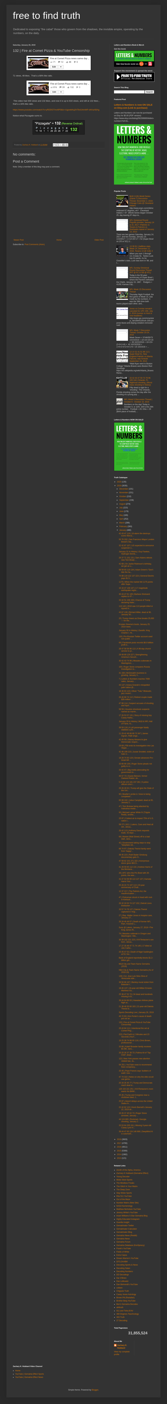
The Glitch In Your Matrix (126, 1186)
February (123, 526)
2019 (119, 486)
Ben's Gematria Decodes (127, 1304)
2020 (119, 482)
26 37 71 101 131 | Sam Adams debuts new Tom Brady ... (135, 559)
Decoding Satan (123, 1268)
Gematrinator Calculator (126, 1229)
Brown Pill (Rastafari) (125, 1297)
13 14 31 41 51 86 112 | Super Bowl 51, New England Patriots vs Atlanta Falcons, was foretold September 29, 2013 (141, 356)
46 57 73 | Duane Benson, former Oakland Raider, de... (133, 777)
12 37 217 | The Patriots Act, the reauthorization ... (132, 892)
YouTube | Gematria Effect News (29, 1377)
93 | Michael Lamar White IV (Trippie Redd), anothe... (134, 813)
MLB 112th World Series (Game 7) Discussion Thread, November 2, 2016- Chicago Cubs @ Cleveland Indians (141, 201)
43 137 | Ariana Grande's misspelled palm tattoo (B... (134, 686)
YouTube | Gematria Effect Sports (29, 1374)
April (121, 519)
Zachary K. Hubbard (122, 1346)
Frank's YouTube (123, 1248)
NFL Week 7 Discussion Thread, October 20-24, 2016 (140, 332)
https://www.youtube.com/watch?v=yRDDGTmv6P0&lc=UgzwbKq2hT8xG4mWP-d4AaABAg (56, 109)
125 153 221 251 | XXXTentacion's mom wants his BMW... (136, 1090)
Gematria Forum (123, 1242)
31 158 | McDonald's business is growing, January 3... (132, 674)
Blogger (95, 1390)
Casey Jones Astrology (126, 1294)
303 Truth (120, 1317)
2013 (119, 1158)
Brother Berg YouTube (125, 1301)
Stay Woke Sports (124, 1193)
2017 (119, 1143)
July (121, 508)
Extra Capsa (121, 1255)
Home (59, 240)
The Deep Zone (123, 1189)
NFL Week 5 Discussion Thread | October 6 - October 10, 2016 (138, 400)
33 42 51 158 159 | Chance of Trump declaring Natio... (134, 601)
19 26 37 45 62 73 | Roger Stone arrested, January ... (133, 1114)
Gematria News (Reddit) (126, 1235)
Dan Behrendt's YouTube (127, 1284)
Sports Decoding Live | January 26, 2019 (136, 1012)
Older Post (99, 240)
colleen (119, 1288)
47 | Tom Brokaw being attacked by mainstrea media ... (134, 807)
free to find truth (46, 15)
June (121, 511)
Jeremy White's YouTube (127, 1212)
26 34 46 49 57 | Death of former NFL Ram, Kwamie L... (135, 922)
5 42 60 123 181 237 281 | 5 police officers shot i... (134, 783)
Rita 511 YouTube (124, 1196)
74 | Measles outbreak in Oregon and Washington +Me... (134, 934)
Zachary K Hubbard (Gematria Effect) (132, 1173)
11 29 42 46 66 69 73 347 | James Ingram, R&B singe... (133, 734)
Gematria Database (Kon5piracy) (130, 1245)
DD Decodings (122, 1275)
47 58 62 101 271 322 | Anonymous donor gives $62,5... (134, 862)
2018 (119, 1139)
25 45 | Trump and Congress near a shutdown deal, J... (134, 1096)
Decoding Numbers (124, 1271)
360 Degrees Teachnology (127, 1314)
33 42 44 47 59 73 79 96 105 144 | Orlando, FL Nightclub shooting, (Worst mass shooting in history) (141, 381)
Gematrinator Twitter (125, 1225)
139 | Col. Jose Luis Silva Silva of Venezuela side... (133, 977)
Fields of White (122, 1252)
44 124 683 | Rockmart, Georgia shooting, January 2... (132, 1120)
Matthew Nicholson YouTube (128, 1209)
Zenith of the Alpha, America (128, 1170)
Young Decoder (123, 1176)
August (122, 504)
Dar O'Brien (121, 1278)
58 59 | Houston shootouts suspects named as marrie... (134, 710)
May (121, 515)
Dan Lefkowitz (122, 1281)
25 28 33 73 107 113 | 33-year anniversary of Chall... (132, 886)
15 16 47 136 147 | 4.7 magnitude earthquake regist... (133, 589)
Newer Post (19, 240)
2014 (119, 1154)
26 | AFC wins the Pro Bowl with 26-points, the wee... (134, 874)
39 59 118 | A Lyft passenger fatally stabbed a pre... (134, 728)
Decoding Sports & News (127, 1265)
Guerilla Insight (122, 1222)
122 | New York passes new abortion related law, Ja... (134, 1059)
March (122, 523)
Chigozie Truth (122, 1291)
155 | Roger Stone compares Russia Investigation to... (134, 668)
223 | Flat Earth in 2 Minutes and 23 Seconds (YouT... (134, 1035)
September (124, 500)
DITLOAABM (121, 1262)
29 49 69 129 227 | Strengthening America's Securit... (133, 656)
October (123, 496)
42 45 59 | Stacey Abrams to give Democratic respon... (133, 740)
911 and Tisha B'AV (124, 1311)
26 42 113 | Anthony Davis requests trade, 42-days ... (134, 831)
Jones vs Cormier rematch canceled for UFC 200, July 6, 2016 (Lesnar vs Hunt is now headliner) (141, 312)
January (123, 530)
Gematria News (123, 1239)
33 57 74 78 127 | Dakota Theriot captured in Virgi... (133, 910)
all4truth (119, 1307)
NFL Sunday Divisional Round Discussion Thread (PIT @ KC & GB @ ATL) (141, 270)
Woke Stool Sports (124, 1180)
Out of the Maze (123, 1199)
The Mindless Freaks (125, 1183)
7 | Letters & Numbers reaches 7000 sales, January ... (134, 680)
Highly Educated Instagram (128, 1219)
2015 (119, 1151)
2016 (119, 1147)
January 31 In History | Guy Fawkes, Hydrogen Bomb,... (134, 552)
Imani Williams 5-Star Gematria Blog (131, 1216)
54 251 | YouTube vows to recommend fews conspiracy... (135, 1066)
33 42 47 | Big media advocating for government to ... (134, 771)
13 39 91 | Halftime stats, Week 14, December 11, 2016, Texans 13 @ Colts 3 (141, 248)
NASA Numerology (124, 1206)
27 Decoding (121, 1320)
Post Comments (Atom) (35, 244)
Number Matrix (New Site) (127, 1203)
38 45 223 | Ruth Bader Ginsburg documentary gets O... (133, 856)
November (124, 492)
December (124, 489)
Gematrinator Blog (124, 1232)
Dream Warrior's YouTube (127, 1258)
